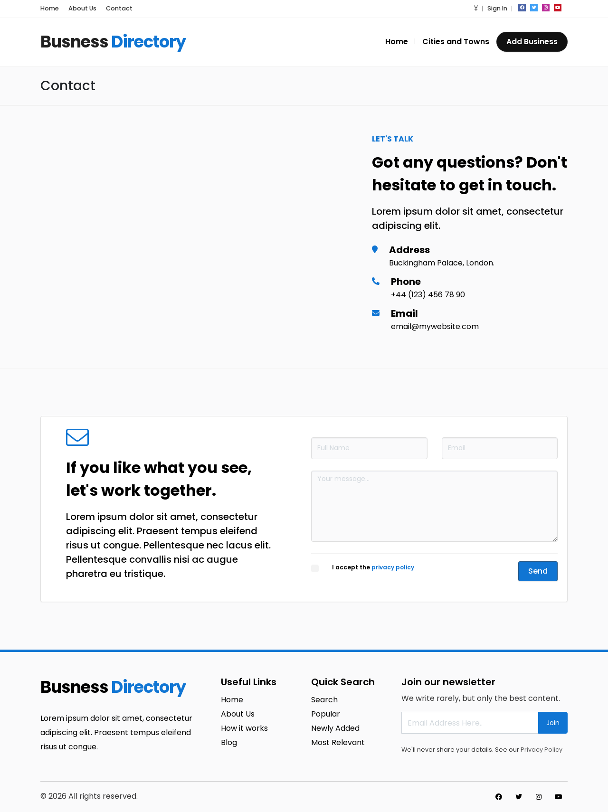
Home (49, 8)
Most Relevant (338, 742)
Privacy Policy (541, 750)
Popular (325, 713)
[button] (476, 8)
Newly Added (335, 728)
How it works (244, 728)
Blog (229, 742)
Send (538, 571)
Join (553, 722)
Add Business (532, 41)
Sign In (497, 8)
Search (324, 699)
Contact (119, 8)
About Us (82, 8)
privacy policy (392, 567)
